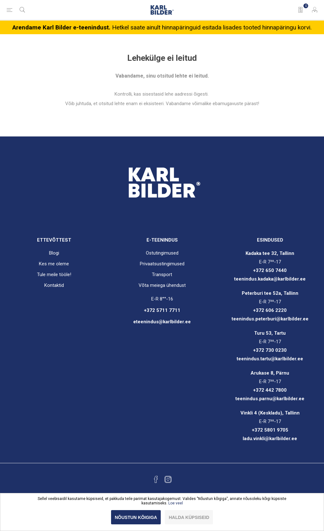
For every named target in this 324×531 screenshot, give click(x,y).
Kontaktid (54, 285)
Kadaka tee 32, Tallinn (270, 253)
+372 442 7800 (270, 390)
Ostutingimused (162, 253)
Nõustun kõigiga (136, 517)
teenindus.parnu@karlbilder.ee (269, 398)
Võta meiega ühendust (162, 285)
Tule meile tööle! (54, 274)
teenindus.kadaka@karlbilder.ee (270, 279)
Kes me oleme (54, 264)
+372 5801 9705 (270, 430)
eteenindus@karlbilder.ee (162, 322)
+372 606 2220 (270, 310)
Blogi (54, 253)
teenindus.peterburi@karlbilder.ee (270, 319)
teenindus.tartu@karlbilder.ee (270, 359)
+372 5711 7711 (162, 310)
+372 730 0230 (270, 350)
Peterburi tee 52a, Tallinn (270, 293)
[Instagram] (168, 479)
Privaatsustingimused (162, 264)
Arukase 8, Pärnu (270, 373)
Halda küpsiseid (189, 517)
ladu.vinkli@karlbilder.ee (270, 438)
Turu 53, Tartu (270, 333)
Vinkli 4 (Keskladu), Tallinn (270, 413)
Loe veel (175, 503)
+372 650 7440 (270, 270)
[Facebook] (156, 479)
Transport (162, 274)
